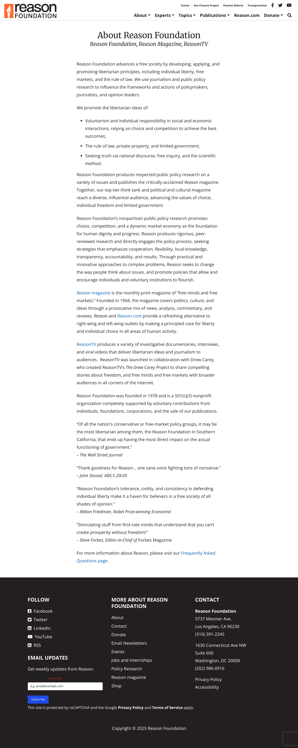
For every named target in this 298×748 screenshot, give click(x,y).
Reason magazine (128, 677)
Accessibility (207, 687)
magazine (93, 293)
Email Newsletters (129, 643)
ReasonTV (86, 344)
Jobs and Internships (131, 660)
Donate (271, 15)
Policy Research (126, 669)
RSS (34, 645)
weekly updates (51, 669)
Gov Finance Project (206, 5)
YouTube (40, 637)
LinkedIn (39, 628)
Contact (119, 626)
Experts (163, 15)
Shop (116, 686)
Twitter (37, 619)
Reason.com (247, 15)
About (140, 15)
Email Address (44, 678)
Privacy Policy (208, 679)
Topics (185, 15)
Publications (213, 15)
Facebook (40, 611)
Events (185, 5)
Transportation (257, 5)
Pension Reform (233, 5)
